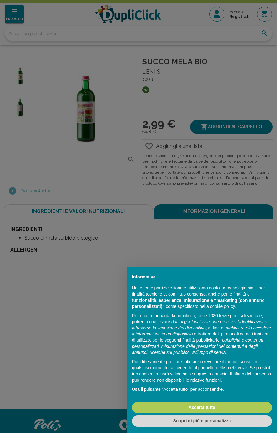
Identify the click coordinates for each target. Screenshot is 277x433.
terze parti (229, 315)
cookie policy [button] (222, 306)
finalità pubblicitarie (200, 340)
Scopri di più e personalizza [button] (202, 420)
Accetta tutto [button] (202, 407)
